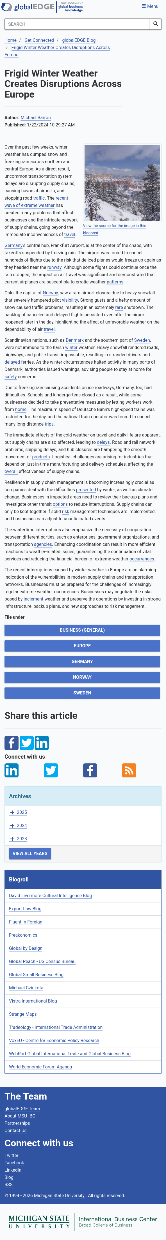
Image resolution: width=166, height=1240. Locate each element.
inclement (33, 599)
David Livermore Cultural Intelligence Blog (50, 895)
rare (119, 307)
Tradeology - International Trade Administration (56, 1027)
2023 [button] (18, 839)
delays (103, 442)
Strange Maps (23, 1014)
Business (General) (82, 630)
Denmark (75, 340)
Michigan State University (60, 1195)
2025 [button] (18, 813)
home (20, 409)
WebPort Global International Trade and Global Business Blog (70, 1053)
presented (86, 489)
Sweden (142, 340)
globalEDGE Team (22, 1108)
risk (65, 511)
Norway (50, 292)
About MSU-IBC (19, 1116)
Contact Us (15, 1130)
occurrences (141, 559)
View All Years (30, 853)
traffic (39, 198)
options (60, 504)
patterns (115, 282)
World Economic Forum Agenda (40, 1067)
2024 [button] (18, 826)
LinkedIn (12, 1170)
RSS (8, 1184)
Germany (13, 245)
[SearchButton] (156, 24)
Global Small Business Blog (36, 974)
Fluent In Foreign (25, 922)
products (41, 456)
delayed (12, 362)
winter (71, 347)
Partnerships (17, 1123)
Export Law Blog (25, 908)
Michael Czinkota (26, 987)
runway (54, 267)
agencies (43, 544)
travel (69, 234)
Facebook (14, 1162)
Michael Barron (36, 117)
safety (10, 376)
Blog (8, 1177)
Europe (82, 645)
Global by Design (25, 948)
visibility (70, 300)
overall (11, 471)
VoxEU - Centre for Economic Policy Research (54, 1040)
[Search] (77, 24)
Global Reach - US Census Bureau (42, 961)
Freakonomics (23, 935)
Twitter (11, 1155)
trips (49, 424)
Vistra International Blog (33, 1001)
